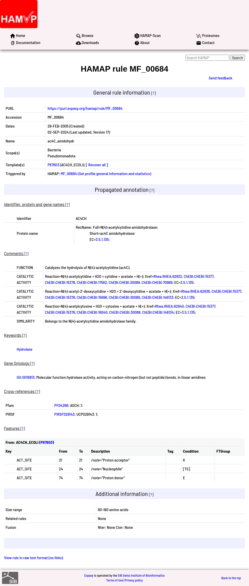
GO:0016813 (25, 377)
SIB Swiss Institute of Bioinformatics (141, 575)
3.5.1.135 (102, 239)
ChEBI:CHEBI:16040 (92, 312)
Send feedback (220, 77)
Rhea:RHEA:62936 (195, 291)
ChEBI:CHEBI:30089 (124, 282)
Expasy (88, 575)
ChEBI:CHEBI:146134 (158, 312)
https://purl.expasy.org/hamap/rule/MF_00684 (85, 108)
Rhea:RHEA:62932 (167, 276)
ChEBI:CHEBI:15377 (198, 276)
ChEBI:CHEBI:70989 (156, 282)
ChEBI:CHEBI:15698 (92, 297)
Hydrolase (24, 349)
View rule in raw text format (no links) (33, 557)
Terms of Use (114, 580)
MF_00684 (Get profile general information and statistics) (106, 173)
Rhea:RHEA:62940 (169, 306)
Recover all (97, 164)
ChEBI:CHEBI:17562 (92, 282)
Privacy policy (134, 580)
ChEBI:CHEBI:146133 (157, 297)
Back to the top (231, 578)
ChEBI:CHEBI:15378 (60, 282)
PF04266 (61, 405)
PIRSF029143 (64, 414)
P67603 (53, 164)
